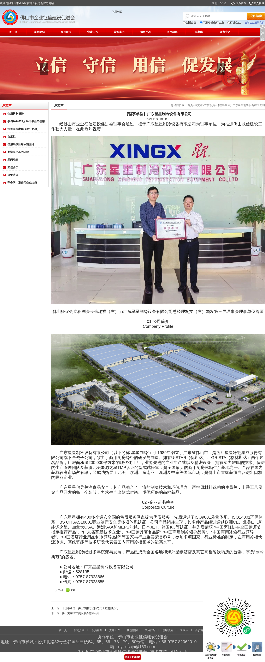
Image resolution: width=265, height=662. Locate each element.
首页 (190, 105)
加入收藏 (258, 3)
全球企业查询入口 (255, 22)
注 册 (215, 3)
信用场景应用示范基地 (20, 144)
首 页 (13, 32)
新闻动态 (12, 159)
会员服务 (66, 32)
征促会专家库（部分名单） (23, 129)
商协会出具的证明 (18, 152)
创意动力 (179, 651)
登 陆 (223, 3)
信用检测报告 (15, 113)
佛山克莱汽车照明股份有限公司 (81, 613)
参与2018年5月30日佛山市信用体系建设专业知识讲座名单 (24, 122)
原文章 (199, 105)
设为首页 (240, 3)
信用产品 (145, 32)
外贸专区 (225, 32)
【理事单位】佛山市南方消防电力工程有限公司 (90, 608)
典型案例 (119, 32)
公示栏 (11, 136)
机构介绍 (39, 32)
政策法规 (12, 175)
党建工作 (92, 32)
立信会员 (12, 167)
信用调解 (172, 32)
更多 (72, 590)
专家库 (199, 32)
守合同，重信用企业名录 (22, 182)
